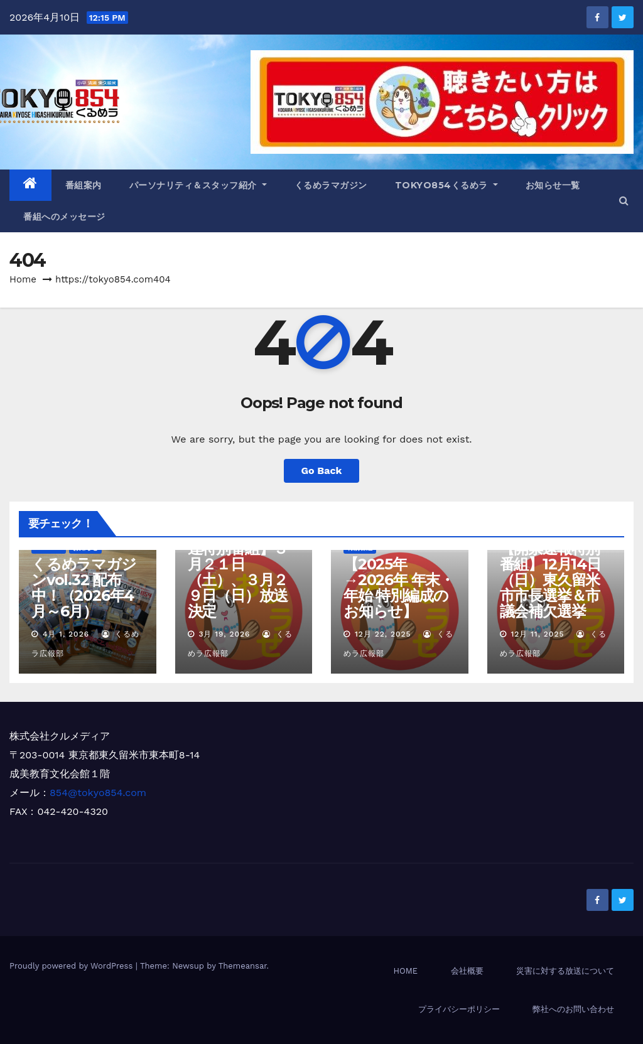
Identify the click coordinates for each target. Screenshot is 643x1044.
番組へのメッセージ (64, 216)
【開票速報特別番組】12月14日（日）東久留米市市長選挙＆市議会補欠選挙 (550, 579)
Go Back (321, 470)
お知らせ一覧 (553, 185)
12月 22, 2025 (383, 634)
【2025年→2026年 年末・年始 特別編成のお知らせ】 (398, 587)
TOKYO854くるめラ (446, 185)
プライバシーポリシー (459, 1009)
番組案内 (83, 185)
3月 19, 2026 (224, 634)
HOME (405, 971)
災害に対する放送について (565, 971)
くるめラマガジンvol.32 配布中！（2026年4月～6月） (83, 587)
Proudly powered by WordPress (72, 966)
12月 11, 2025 (537, 634)
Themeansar (243, 966)
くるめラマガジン (330, 185)
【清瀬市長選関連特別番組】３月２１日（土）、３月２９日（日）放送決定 (238, 572)
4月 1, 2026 (66, 634)
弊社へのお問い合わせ (573, 1009)
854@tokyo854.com (98, 793)
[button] (624, 201)
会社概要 (467, 971)
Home (22, 279)
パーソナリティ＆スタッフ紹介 (198, 185)
